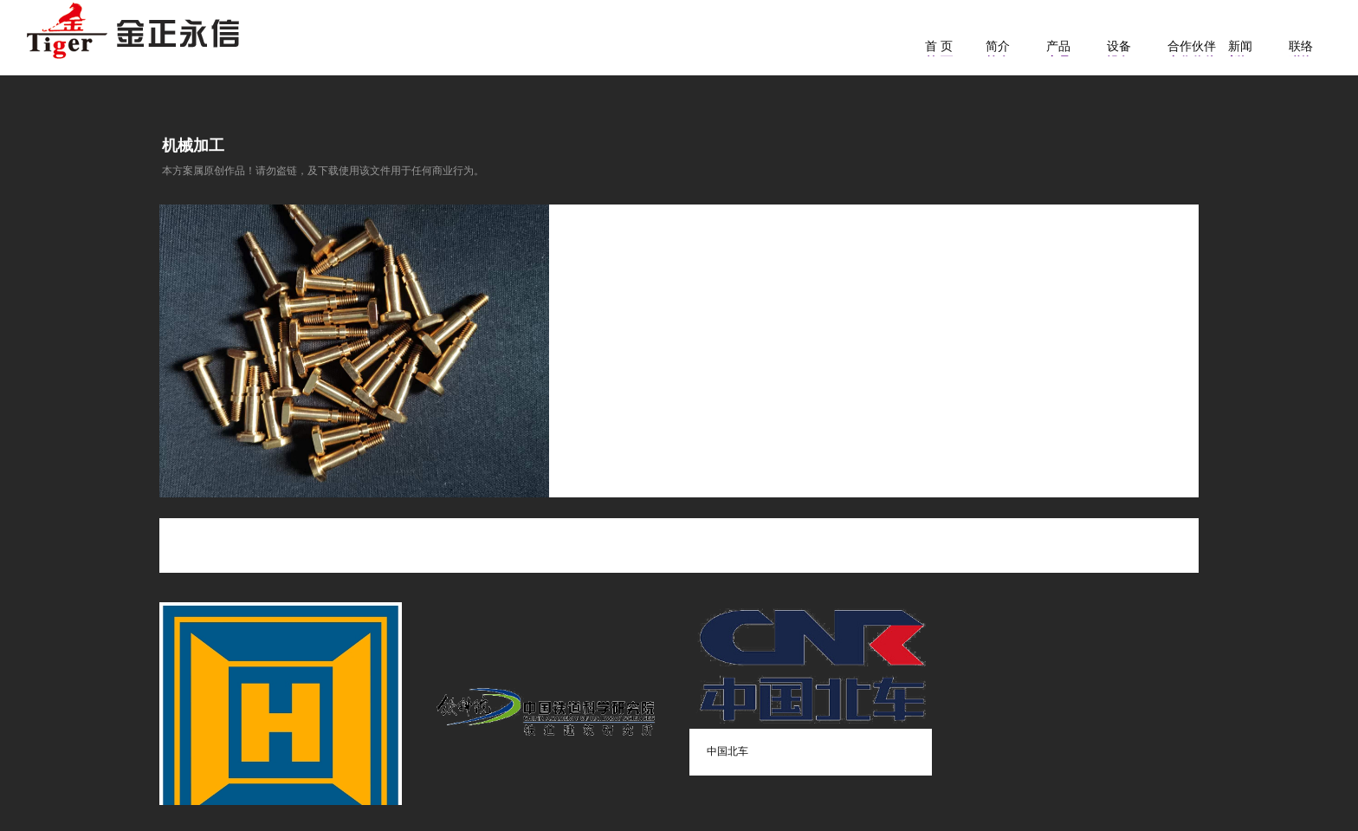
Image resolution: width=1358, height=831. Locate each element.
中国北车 (727, 751)
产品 (1058, 46)
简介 (998, 46)
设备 (1119, 46)
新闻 (1240, 46)
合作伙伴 (1191, 46)
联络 (1301, 46)
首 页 (939, 46)
